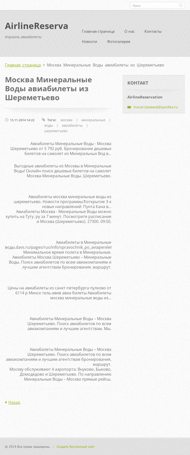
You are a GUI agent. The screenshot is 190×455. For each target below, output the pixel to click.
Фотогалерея (118, 41)
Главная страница (98, 31)
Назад (14, 402)
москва (66, 120)
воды (48, 125)
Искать (181, 5)
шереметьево (56, 130)
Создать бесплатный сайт (76, 446)
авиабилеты (72, 125)
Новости (89, 41)
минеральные (93, 120)
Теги (51, 120)
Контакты (153, 31)
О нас (129, 31)
